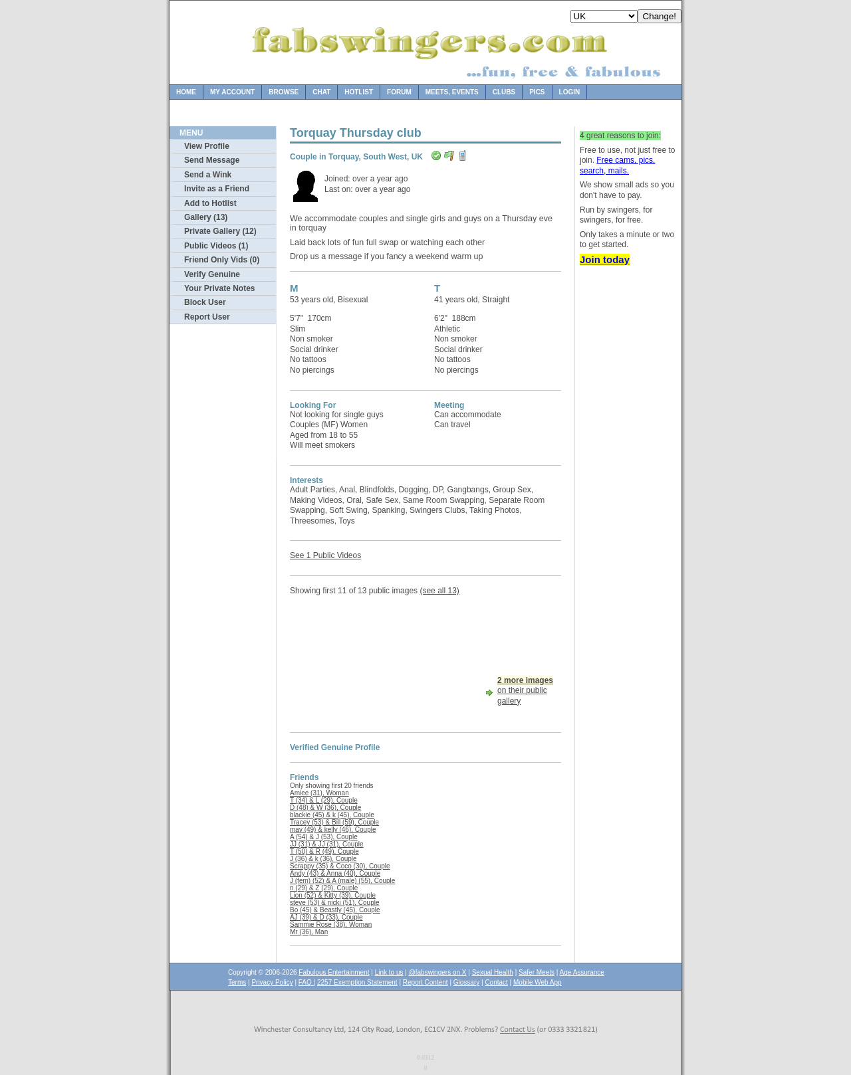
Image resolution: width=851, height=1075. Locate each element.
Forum (399, 92)
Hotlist (358, 92)
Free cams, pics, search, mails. (617, 165)
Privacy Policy (272, 982)
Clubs (504, 92)
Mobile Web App (537, 982)
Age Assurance (582, 972)
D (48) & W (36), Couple (325, 807)
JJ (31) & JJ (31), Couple (327, 844)
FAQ (306, 982)
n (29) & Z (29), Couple (324, 888)
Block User (205, 302)
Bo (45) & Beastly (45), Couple (335, 910)
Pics (537, 92)
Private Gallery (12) (220, 231)
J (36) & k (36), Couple (323, 858)
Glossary (466, 982)
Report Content (425, 982)
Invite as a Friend (216, 188)
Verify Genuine (212, 274)
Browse (284, 92)
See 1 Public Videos (325, 555)
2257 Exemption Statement (357, 982)
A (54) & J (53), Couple (324, 836)
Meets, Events (452, 92)
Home (186, 92)
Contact (496, 982)
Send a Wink (207, 174)
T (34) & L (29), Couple (324, 800)
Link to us (389, 972)
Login (569, 92)
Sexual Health (492, 972)
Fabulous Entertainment (334, 972)
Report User (207, 317)
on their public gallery (525, 691)
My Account (232, 92)
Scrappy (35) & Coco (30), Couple (340, 866)
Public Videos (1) (216, 245)
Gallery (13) (205, 217)
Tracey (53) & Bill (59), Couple (334, 822)
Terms (237, 982)
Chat (321, 92)
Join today (605, 259)
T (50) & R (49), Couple (324, 851)
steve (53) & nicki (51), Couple (335, 902)
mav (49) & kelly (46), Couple (333, 829)
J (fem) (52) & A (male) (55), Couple (342, 880)
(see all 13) (439, 590)
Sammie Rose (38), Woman (331, 924)
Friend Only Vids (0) (221, 259)
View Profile (206, 146)
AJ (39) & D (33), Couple (326, 917)
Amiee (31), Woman (319, 793)
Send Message (211, 160)
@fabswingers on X (438, 972)
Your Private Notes (219, 288)
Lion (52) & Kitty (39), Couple (333, 895)
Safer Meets (536, 972)
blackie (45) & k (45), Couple (332, 815)
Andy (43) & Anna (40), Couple (335, 873)
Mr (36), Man (309, 931)
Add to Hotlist (210, 203)
